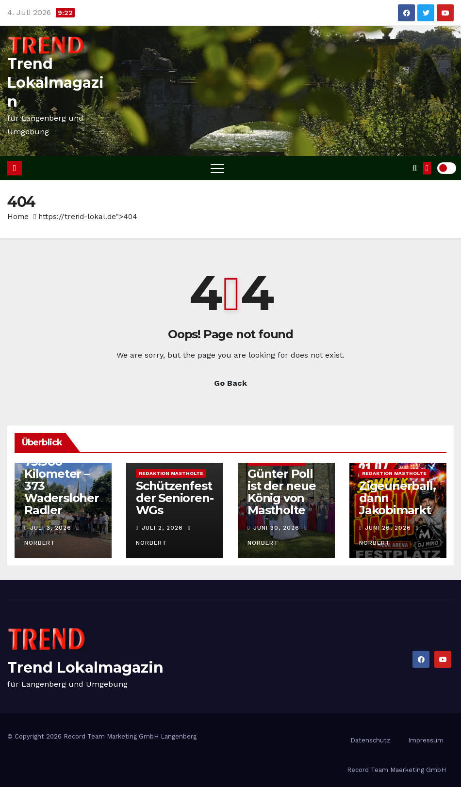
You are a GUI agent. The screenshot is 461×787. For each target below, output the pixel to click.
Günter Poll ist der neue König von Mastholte (281, 492)
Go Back (230, 383)
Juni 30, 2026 (276, 527)
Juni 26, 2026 (388, 527)
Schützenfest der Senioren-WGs (174, 498)
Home (18, 216)
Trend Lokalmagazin (55, 82)
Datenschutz (370, 740)
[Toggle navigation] (217, 168)
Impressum (426, 740)
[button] (414, 168)
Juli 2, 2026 (162, 527)
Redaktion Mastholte (171, 473)
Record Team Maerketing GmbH (396, 769)
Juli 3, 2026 (50, 527)
